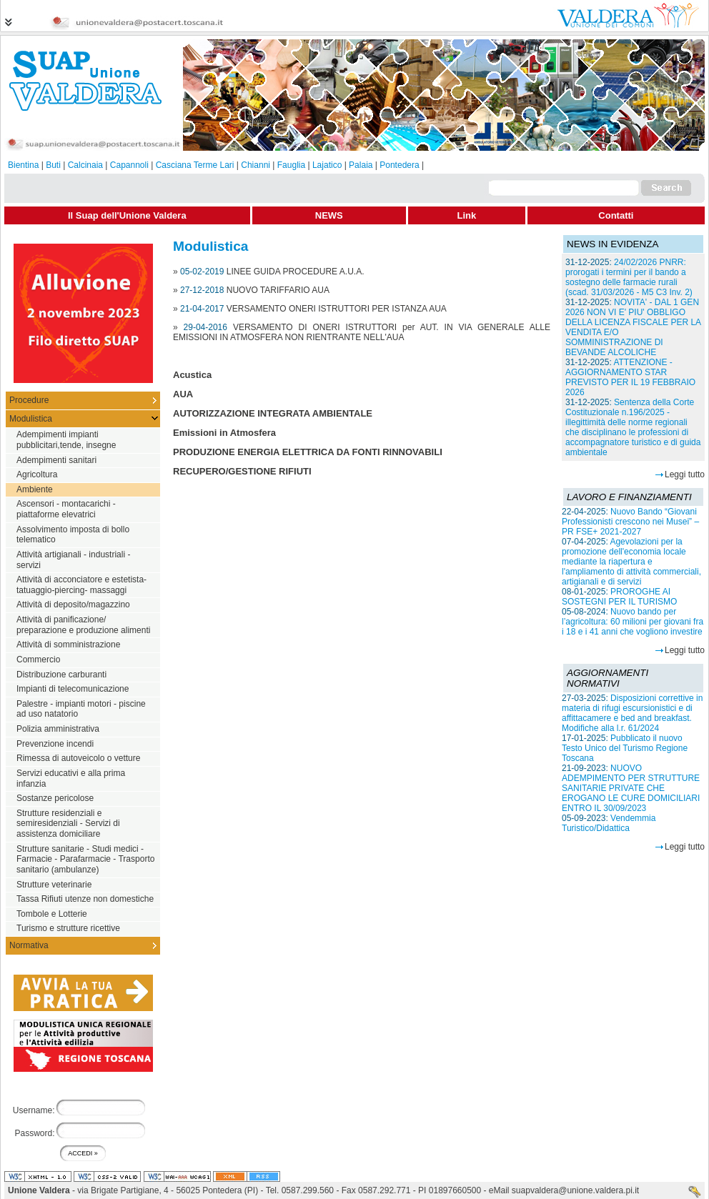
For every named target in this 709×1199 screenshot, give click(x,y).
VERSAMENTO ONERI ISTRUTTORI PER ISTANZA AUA (337, 309)
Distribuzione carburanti (61, 675)
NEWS (329, 215)
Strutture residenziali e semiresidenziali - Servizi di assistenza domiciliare (68, 823)
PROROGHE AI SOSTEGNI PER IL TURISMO (619, 597)
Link (467, 215)
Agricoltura (36, 474)
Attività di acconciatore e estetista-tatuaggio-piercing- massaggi (81, 584)
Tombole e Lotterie (51, 914)
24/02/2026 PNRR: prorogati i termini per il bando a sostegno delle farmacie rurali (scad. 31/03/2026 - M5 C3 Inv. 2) (629, 277)
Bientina (23, 165)
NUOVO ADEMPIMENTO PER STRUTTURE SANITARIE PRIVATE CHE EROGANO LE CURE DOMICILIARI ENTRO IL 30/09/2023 (631, 788)
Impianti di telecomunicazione (72, 689)
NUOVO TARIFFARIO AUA (278, 290)
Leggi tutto (685, 474)
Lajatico (327, 165)
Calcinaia (85, 165)
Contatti (615, 215)
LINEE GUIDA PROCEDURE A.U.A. (296, 272)
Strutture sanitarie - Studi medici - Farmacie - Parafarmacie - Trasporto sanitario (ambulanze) (85, 859)
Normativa (29, 945)
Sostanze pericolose (55, 798)
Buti (53, 165)
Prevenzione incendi (55, 744)
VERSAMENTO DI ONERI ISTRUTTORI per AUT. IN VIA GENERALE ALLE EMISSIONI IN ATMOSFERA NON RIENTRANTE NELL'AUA (361, 332)
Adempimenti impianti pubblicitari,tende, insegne (66, 439)
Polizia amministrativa (57, 729)
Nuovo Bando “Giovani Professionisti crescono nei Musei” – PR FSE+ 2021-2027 (630, 522)
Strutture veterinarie (53, 885)
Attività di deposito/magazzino (73, 605)
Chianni (255, 165)
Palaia (360, 165)
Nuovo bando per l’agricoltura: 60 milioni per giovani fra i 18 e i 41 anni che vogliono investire (632, 622)
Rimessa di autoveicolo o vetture (78, 758)
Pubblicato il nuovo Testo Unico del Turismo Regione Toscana (625, 748)
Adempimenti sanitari (56, 460)
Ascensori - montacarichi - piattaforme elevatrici (66, 509)
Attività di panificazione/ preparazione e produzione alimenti (83, 625)
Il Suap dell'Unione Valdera (127, 215)
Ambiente (34, 489)
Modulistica (30, 419)
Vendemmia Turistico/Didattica (608, 823)
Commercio (38, 660)
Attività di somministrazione (68, 645)
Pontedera (399, 165)
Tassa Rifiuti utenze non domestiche (85, 899)
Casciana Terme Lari (195, 165)
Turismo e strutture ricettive (68, 928)
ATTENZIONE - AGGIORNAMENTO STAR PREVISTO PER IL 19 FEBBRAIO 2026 (630, 377)
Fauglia (291, 165)
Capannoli (129, 165)
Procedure (29, 400)
